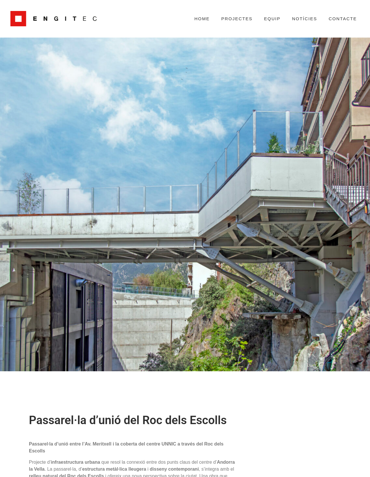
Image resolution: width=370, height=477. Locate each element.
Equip (272, 18)
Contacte (343, 18)
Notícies (304, 18)
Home (202, 18)
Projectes (236, 18)
